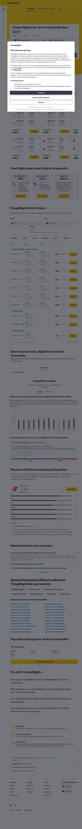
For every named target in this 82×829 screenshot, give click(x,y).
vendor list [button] (18, 69)
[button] (41, 93)
